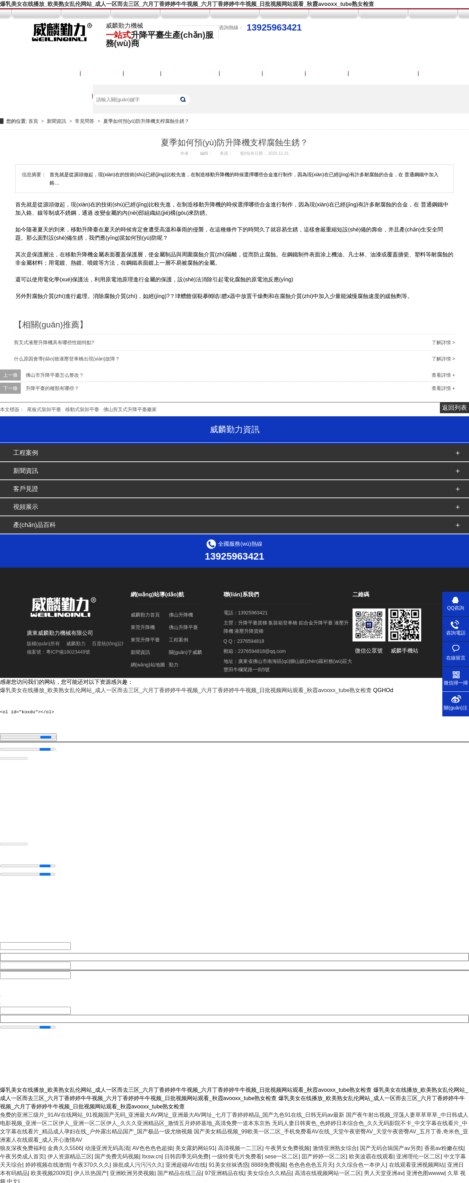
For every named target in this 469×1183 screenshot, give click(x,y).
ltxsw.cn (152, 1154)
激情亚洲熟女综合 (335, 1145)
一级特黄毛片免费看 (237, 1154)
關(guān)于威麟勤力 (383, 73)
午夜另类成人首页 (22, 1154)
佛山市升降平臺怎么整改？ (55, 375)
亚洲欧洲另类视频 (132, 1170)
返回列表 (454, 407)
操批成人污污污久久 (138, 1162)
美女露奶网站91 (195, 1145)
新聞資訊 (57, 121)
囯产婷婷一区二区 (324, 1154)
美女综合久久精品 (269, 1170)
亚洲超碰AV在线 (185, 1162)
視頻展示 (284, 73)
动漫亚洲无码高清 (107, 1145)
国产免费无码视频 (117, 1154)
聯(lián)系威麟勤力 (60, 96)
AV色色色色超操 (152, 1145)
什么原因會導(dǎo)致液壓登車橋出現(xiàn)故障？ (67, 358)
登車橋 (142, 73)
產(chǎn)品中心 (190, 73)
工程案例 (241, 73)
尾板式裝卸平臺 (44, 409)
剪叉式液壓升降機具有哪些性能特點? (54, 342)
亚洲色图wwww (425, 1170)
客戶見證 (25, 488)
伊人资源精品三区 (69, 1154)
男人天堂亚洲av (383, 1170)
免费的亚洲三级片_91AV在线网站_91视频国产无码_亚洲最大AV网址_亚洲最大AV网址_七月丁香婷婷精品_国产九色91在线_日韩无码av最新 (172, 1112)
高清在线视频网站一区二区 (328, 1170)
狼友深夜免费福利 (22, 1145)
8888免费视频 (268, 1162)
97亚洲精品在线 (224, 1170)
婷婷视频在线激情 (47, 1162)
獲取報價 (327, 73)
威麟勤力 (76, 643)
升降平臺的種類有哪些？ (52, 388)
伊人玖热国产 (90, 1170)
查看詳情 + (443, 375)
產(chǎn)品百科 (34, 524)
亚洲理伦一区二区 (418, 1154)
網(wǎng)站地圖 (148, 664)
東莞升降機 (143, 627)
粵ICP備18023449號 (68, 652)
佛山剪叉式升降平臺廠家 (130, 409)
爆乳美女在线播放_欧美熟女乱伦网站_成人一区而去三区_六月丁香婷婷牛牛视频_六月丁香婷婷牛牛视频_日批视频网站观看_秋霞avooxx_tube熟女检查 (187, 4)
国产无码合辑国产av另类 (390, 1145)
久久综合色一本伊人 (361, 1162)
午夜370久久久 (91, 1162)
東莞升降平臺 (145, 639)
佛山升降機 (181, 615)
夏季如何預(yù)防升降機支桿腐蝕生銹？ (146, 121)
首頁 (34, 121)
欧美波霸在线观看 (371, 1154)
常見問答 (85, 121)
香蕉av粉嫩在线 (443, 1145)
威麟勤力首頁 (53, 73)
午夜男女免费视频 (287, 1145)
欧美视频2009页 (51, 1170)
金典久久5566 (64, 1145)
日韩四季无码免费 (186, 1154)
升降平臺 (102, 73)
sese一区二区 (282, 1154)
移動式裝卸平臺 (82, 409)
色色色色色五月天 (311, 1162)
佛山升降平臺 (183, 627)
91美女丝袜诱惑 (228, 1162)
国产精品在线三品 (179, 1170)
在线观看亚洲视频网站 (416, 1162)
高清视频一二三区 (240, 1145)
